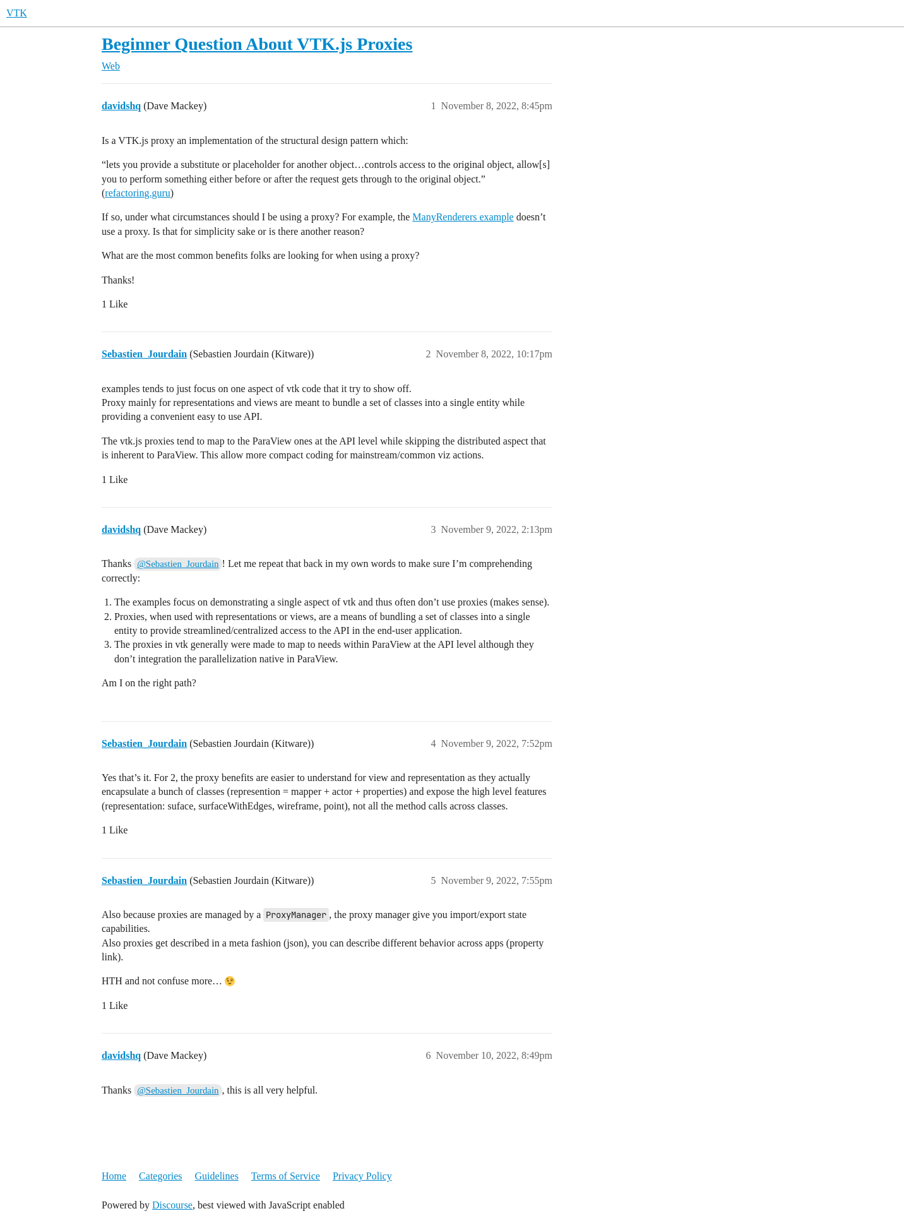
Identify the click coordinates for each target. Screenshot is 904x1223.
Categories (160, 1176)
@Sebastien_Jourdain (177, 564)
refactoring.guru (137, 193)
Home (114, 1176)
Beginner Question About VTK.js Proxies (257, 44)
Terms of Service (285, 1176)
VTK (16, 13)
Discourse (172, 1205)
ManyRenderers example (462, 217)
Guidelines (217, 1176)
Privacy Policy (362, 1176)
